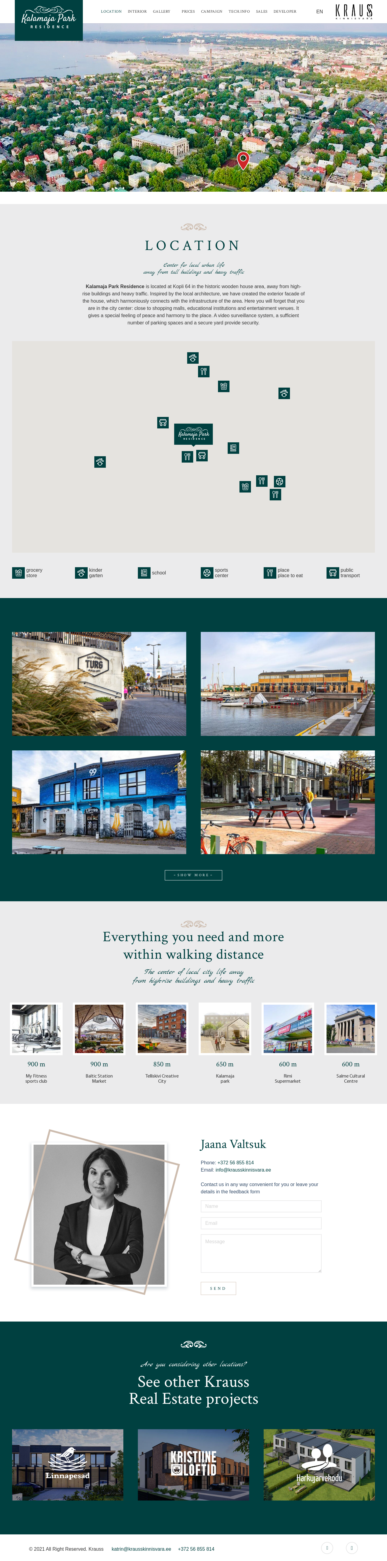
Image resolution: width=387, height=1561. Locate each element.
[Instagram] (352, 1548)
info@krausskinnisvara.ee (243, 1169)
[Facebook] (327, 1548)
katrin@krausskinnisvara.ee (141, 1549)
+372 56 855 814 (235, 1162)
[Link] (49, 20)
